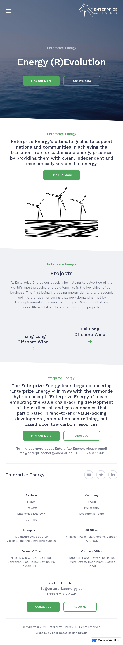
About (91, 502)
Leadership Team (91, 513)
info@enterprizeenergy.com (61, 589)
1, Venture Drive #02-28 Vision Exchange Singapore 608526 (31, 538)
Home (31, 502)
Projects (31, 508)
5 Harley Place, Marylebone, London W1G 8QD (91, 538)
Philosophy (91, 508)
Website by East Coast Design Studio (61, 633)
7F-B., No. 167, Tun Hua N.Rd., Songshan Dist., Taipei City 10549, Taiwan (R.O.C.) (31, 562)
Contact (31, 519)
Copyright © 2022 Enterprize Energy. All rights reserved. (61, 627)
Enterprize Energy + (31, 513)
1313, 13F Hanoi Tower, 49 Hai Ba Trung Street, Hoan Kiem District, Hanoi (91, 562)
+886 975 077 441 (61, 594)
